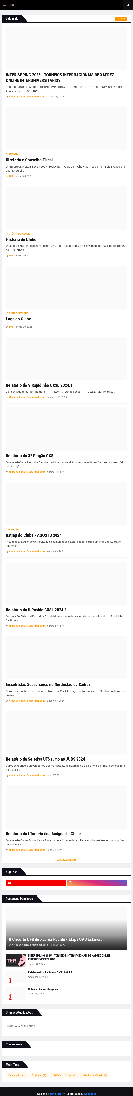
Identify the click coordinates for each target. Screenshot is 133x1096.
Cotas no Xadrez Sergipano (43, 989)
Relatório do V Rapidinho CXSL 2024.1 (39, 385)
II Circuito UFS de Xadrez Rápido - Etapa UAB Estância (55, 939)
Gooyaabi (90, 1093)
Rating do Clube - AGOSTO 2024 (34, 535)
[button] (4, 5)
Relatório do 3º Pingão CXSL (31, 455)
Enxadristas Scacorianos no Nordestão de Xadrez (48, 684)
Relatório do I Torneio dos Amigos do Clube (43, 833)
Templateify (57, 1093)
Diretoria (39, 1075)
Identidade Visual (95, 1075)
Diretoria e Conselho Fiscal (29, 159)
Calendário (16, 1075)
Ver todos (121, 18)
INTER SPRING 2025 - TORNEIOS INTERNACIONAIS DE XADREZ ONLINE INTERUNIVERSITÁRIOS (60, 77)
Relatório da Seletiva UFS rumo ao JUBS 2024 (45, 759)
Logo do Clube (18, 319)
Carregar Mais (67, 859)
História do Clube (21, 239)
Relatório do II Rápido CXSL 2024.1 (36, 609)
